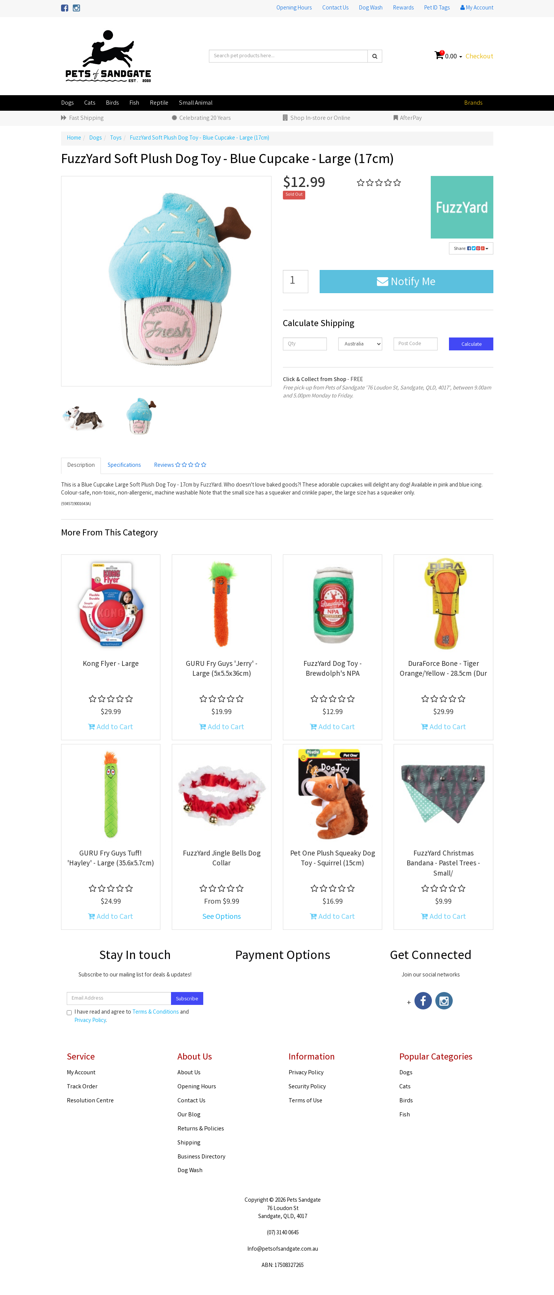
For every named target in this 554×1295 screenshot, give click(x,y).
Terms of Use (305, 1101)
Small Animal (195, 103)
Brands (473, 103)
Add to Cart (110, 727)
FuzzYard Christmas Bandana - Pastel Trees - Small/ (443, 864)
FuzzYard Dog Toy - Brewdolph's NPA (332, 669)
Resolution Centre (90, 1101)
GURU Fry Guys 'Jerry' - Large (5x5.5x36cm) (221, 669)
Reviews (180, 465)
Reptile (159, 103)
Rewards (403, 8)
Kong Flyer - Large (111, 664)
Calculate (471, 344)
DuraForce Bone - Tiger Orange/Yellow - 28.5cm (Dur (443, 669)
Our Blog (189, 1115)
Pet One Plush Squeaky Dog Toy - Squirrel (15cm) (332, 859)
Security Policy (307, 1087)
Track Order (82, 1087)
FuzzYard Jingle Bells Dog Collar (222, 859)
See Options (221, 917)
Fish (134, 103)
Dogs (67, 103)
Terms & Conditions (155, 1012)
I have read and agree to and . (128, 1017)
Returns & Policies (200, 1129)
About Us (189, 1073)
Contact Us (335, 8)
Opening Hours (294, 8)
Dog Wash (371, 8)
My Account (81, 1073)
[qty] (305, 343)
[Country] (360, 343)
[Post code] (416, 343)
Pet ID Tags (437, 8)
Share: (471, 249)
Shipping (189, 1143)
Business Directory (201, 1157)
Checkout (479, 57)
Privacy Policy (90, 1021)
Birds (112, 103)
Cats (89, 103)
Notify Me (406, 283)
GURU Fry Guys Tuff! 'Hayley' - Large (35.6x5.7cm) (110, 859)
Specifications (124, 465)
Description (81, 465)
